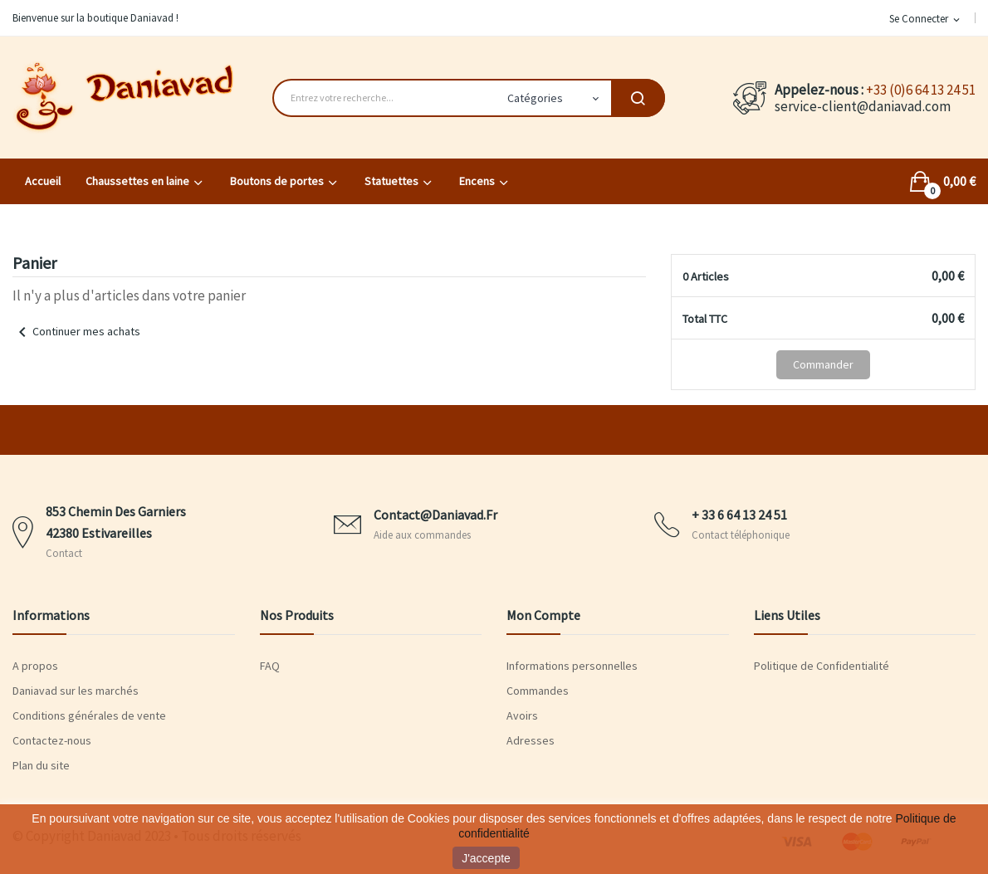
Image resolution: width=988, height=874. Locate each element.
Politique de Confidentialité (821, 665)
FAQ (270, 665)
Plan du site (41, 765)
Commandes (537, 690)
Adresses (530, 740)
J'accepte (486, 858)
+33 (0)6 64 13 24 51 (921, 90)
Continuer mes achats (76, 331)
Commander (823, 364)
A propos (35, 665)
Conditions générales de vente (89, 715)
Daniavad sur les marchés (75, 690)
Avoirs (522, 715)
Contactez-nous (51, 740)
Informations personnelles (572, 665)
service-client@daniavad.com (863, 106)
